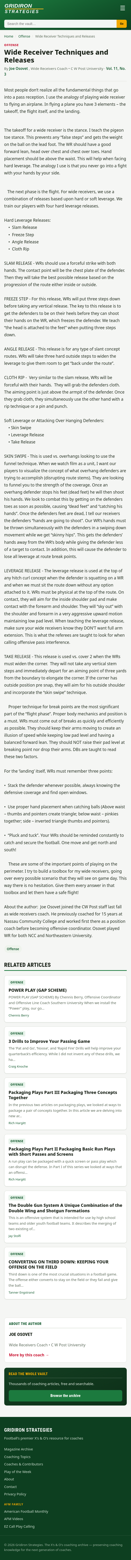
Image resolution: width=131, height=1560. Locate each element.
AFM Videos (13, 1518)
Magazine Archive (18, 1449)
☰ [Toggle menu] (122, 8)
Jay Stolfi (15, 1236)
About (9, 1479)
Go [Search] (121, 23)
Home (8, 36)
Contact (10, 1486)
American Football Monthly (26, 1511)
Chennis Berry (19, 1015)
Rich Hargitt (17, 1123)
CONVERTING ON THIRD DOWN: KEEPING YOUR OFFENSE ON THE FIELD (59, 1264)
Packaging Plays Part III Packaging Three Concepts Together (63, 1094)
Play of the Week (17, 1471)
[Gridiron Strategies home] (24, 8)
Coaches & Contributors (23, 1464)
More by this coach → (29, 1355)
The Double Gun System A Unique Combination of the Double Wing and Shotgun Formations (65, 1207)
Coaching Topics (17, 1456)
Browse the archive (65, 1395)
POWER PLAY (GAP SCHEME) (37, 990)
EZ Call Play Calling (19, 1526)
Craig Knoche (18, 1066)
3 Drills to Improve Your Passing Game (49, 1041)
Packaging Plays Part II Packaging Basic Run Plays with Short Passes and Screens (62, 1151)
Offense (24, 36)
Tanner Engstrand (21, 1292)
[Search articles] (60, 24)
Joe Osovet (18, 68)
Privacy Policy (15, 1494)
